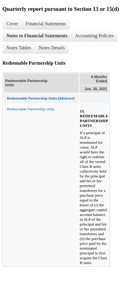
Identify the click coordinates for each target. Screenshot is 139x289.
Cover (12, 23)
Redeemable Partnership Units (30, 109)
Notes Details (52, 47)
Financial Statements (46, 23)
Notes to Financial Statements (36, 35)
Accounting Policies (94, 35)
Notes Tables (18, 47)
